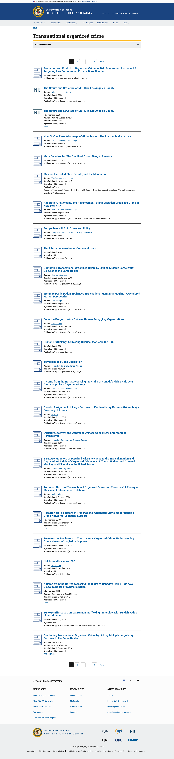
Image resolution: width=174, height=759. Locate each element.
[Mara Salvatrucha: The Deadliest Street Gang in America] (37, 165)
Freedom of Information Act (114, 751)
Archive (110, 695)
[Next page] (103, 61)
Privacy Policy (58, 751)
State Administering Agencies (119, 712)
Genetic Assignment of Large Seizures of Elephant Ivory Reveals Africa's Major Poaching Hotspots (91, 409)
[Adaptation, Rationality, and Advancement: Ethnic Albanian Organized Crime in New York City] (37, 212)
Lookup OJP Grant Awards (118, 701)
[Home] (69, 11)
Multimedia (74, 701)
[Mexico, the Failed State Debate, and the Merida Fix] (37, 183)
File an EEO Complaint (42, 707)
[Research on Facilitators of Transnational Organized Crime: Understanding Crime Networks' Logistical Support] (37, 522)
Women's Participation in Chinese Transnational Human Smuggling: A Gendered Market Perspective (92, 295)
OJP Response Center (116, 707)
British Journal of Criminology (64, 140)
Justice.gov (142, 751)
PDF (45, 529)
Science (54, 414)
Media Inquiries (76, 695)
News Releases (76, 707)
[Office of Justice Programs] (38, 11)
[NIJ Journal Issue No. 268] (37, 570)
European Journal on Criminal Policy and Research (72, 232)
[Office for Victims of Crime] (118, 742)
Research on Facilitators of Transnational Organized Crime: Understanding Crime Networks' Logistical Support (89, 514)
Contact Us (115, 14)
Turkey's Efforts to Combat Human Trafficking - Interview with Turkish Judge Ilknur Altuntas (90, 614)
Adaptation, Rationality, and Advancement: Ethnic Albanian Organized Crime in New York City (91, 204)
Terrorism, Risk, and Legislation (63, 361)
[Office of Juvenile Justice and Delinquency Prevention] (105, 742)
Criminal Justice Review (61, 92)
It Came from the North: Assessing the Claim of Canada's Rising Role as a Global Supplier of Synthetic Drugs (88, 383)
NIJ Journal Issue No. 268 (59, 561)
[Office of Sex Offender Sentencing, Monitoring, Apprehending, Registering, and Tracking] (133, 741)
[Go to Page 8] (94, 61)
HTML (46, 127)
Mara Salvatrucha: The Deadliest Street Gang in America (78, 156)
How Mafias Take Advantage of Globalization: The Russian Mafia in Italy (87, 136)
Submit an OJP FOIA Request (44, 718)
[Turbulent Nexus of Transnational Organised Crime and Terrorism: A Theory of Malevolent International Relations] (37, 496)
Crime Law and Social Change (64, 210)
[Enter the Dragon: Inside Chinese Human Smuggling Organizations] (37, 328)
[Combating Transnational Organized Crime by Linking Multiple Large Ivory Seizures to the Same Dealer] (37, 277)
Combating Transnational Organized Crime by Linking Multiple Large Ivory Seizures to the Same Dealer (88, 269)
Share (141, 15)
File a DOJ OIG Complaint (43, 701)
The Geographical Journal (62, 178)
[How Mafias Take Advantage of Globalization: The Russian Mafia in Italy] (37, 145)
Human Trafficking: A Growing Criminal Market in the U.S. (79, 342)
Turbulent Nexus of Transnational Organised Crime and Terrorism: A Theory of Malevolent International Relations (91, 489)
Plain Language (45, 751)
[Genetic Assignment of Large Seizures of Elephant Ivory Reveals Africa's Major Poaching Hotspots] (37, 416)
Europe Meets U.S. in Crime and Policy (67, 228)
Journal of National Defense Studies (66, 366)
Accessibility (31, 751)
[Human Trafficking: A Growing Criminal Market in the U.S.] (37, 351)
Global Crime (57, 494)
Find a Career (38, 712)
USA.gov (131, 751)
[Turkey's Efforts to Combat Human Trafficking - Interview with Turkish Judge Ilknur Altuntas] (37, 622)
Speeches (74, 712)
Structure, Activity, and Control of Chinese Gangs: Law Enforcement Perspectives (85, 434)
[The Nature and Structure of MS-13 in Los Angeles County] (37, 91)
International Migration (61, 468)
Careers (124, 14)
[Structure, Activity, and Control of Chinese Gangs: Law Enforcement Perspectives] (37, 442)
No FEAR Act (97, 751)
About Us (105, 14)
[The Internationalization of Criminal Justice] (37, 257)
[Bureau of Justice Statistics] (119, 734)
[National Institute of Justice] (132, 733)
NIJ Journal (56, 565)
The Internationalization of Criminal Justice (70, 248)
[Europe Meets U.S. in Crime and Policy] (37, 237)
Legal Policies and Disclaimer (78, 751)
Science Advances (59, 275)
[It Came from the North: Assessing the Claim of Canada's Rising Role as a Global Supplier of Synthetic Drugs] (37, 391)
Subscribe (133, 14)
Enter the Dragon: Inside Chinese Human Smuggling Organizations (84, 319)
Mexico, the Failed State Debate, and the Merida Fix (75, 174)
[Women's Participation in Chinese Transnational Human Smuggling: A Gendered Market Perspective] (37, 303)
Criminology (56, 301)
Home (35, 27)
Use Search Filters (43, 45)
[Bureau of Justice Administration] (105, 733)
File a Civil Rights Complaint (44, 695)
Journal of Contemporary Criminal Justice (69, 440)
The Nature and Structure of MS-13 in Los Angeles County (79, 88)
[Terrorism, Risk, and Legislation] (37, 371)
